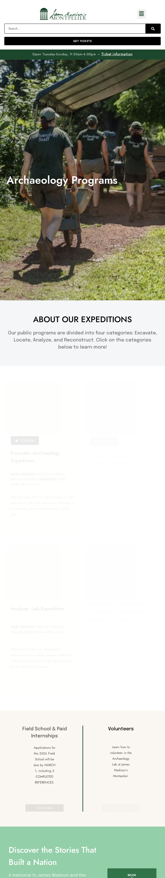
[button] (141, 14)
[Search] (153, 28)
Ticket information (117, 54)
